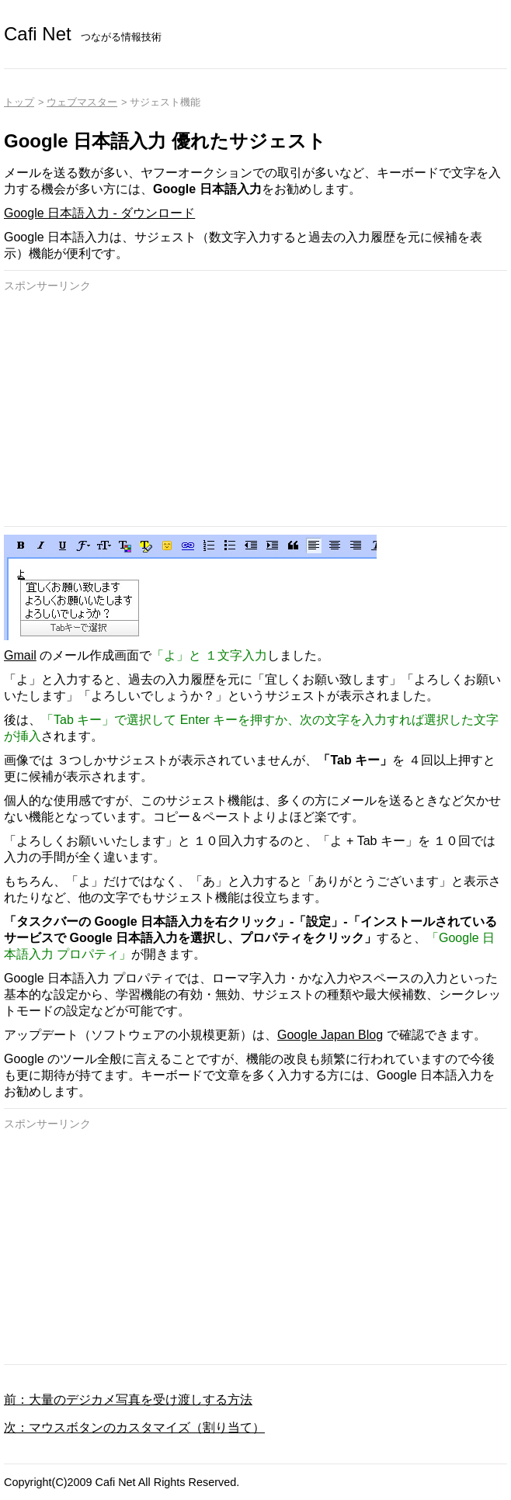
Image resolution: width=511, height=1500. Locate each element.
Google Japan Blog (330, 1034)
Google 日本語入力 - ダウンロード (99, 213)
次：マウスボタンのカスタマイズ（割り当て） (134, 1427)
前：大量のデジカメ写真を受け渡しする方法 (128, 1399)
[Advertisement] (255, 409)
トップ (19, 102)
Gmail (20, 655)
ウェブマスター (82, 102)
